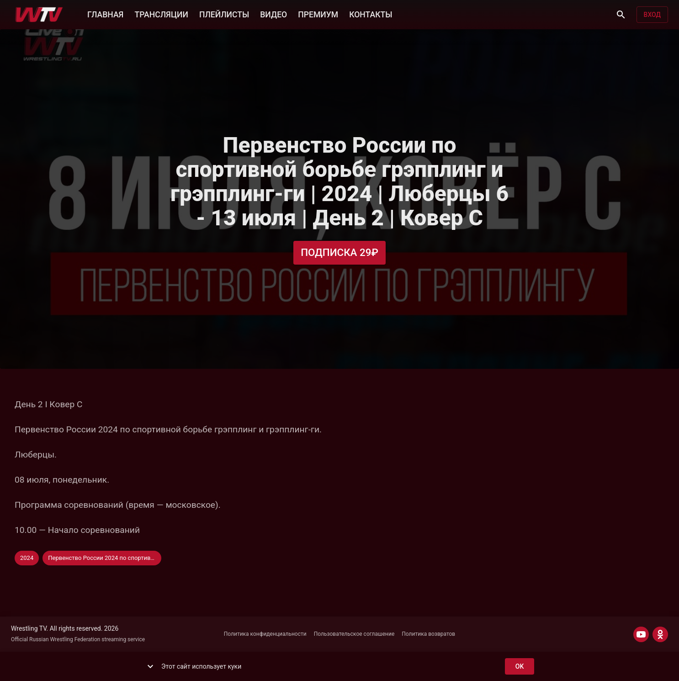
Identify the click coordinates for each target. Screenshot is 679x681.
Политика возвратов (428, 634)
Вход (652, 15)
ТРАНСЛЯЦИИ (161, 13)
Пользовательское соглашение (354, 634)
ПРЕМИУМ (318, 13)
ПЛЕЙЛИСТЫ (224, 13)
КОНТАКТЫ (371, 13)
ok (519, 666)
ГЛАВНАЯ (105, 13)
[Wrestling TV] (39, 15)
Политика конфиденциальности (265, 634)
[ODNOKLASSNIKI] (660, 634)
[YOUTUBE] (641, 634)
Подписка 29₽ (339, 252)
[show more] (150, 666)
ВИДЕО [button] (273, 13)
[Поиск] (621, 15)
